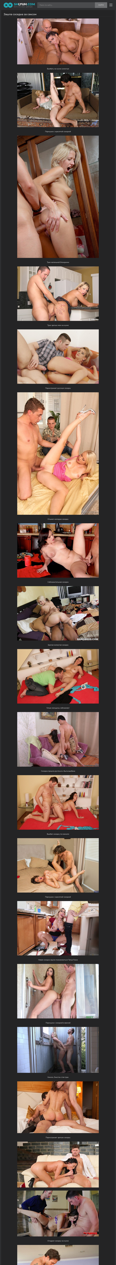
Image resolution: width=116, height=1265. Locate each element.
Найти (101, 5)
